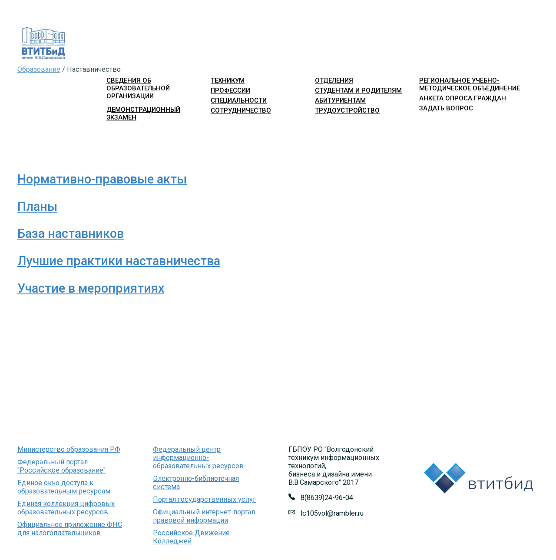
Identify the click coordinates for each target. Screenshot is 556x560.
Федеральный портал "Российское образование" (61, 466)
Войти (427, 124)
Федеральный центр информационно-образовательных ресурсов (198, 457)
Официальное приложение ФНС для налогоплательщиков (69, 528)
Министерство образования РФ (68, 449)
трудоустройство (347, 110)
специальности (239, 100)
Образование (38, 69)
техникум (228, 80)
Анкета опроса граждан (462, 98)
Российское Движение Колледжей (191, 537)
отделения (334, 80)
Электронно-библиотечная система (196, 482)
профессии (230, 90)
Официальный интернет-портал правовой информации (204, 516)
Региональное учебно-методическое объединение (469, 84)
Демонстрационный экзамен (143, 113)
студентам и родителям (358, 90)
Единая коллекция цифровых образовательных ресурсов (66, 508)
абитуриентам (340, 100)
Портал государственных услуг (204, 499)
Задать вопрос (446, 108)
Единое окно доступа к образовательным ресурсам (63, 487)
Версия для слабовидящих (498, 124)
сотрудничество (241, 110)
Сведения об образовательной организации (138, 88)
